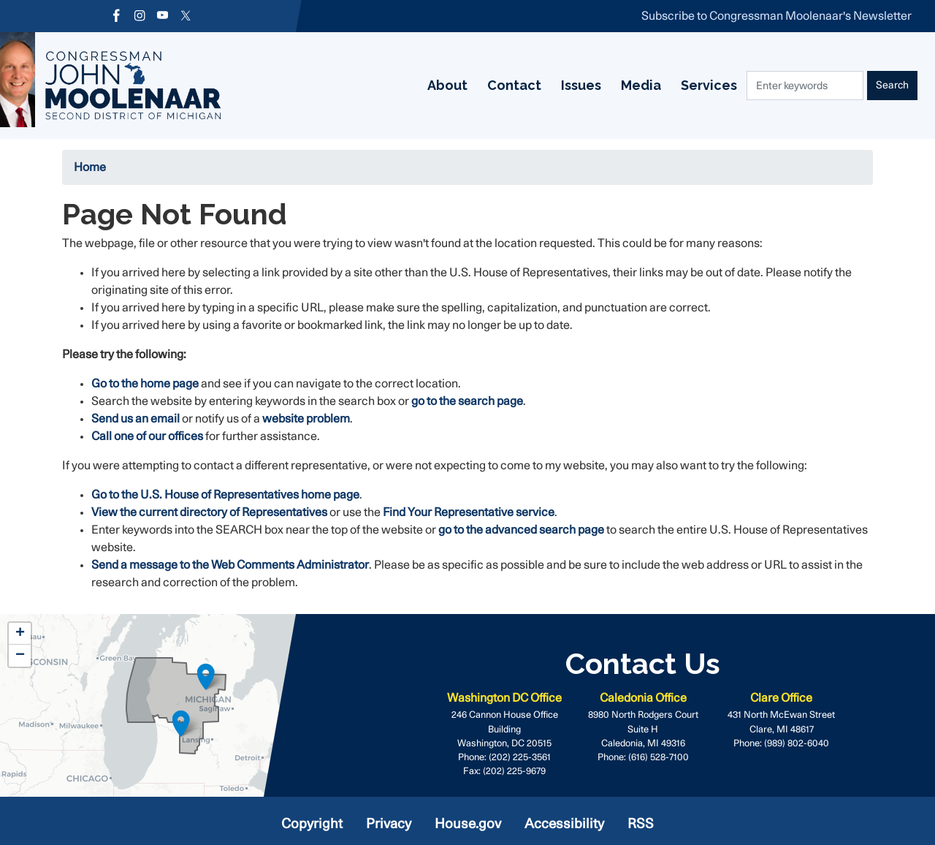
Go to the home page (145, 384)
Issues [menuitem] (462, 85)
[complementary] (175, 705)
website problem (306, 419)
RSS (640, 824)
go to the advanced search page (521, 530)
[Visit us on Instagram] (142, 16)
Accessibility (564, 824)
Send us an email (136, 419)
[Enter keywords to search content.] (804, 85)
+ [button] (20, 634)
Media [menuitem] (525, 85)
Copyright (312, 824)
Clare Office (781, 698)
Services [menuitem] (597, 85)
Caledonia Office (643, 698)
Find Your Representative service (468, 512)
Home (90, 167)
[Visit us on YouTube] (167, 16)
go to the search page (467, 401)
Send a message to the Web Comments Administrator (230, 565)
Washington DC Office (504, 698)
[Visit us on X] (192, 16)
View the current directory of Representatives (209, 512)
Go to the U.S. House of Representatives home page (225, 495)
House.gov (468, 824)
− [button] (20, 656)
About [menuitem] (320, 85)
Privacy (388, 824)
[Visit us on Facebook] (117, 16)
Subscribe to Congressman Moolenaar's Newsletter (776, 16)
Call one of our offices (147, 436)
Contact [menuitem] (391, 85)
